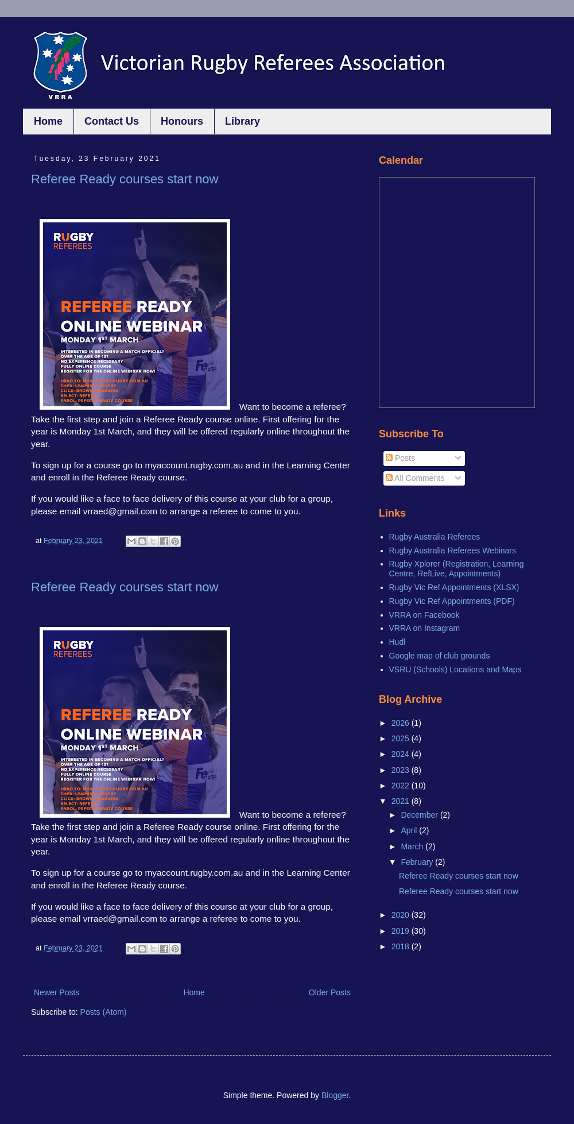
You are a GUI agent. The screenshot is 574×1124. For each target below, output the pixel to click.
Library (242, 121)
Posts (400, 458)
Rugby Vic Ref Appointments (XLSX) (454, 587)
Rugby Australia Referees (434, 536)
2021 (401, 801)
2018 (401, 946)
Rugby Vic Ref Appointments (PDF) (452, 601)
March (413, 846)
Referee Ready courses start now (125, 179)
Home (48, 121)
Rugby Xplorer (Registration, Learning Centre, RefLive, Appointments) (456, 568)
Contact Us (111, 121)
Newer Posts (56, 992)
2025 (401, 738)
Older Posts (330, 992)
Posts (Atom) (103, 1012)
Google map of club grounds (439, 655)
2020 (401, 914)
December (420, 814)
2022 (401, 785)
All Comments (415, 478)
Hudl (397, 641)
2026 (401, 722)
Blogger (334, 1095)
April (410, 830)
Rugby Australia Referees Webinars (453, 550)
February (418, 862)
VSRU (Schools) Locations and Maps (455, 669)
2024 (401, 754)
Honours (182, 121)
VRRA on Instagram (424, 628)
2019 (401, 931)
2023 (401, 770)
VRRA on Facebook (424, 614)
